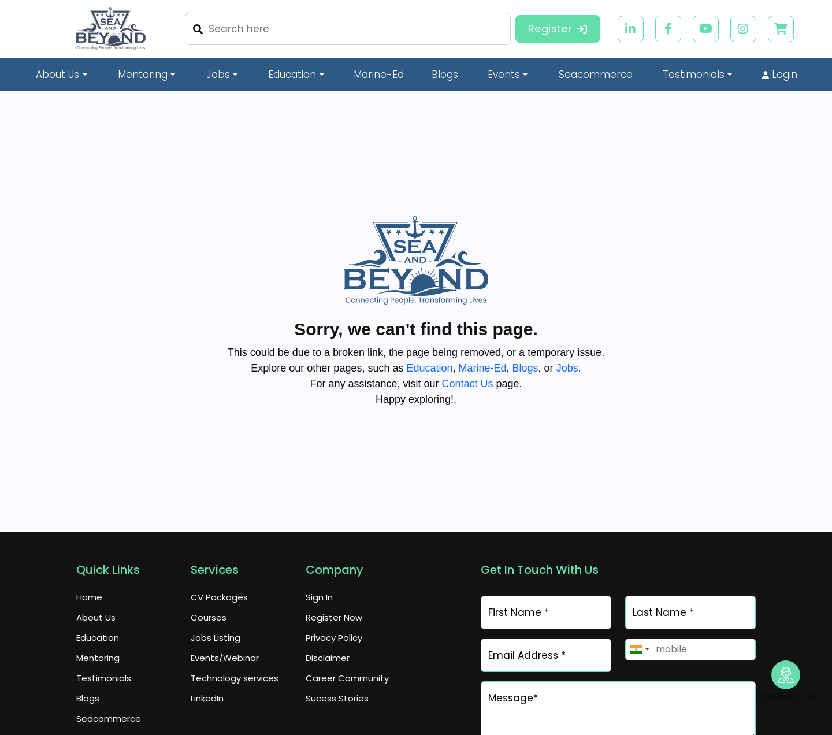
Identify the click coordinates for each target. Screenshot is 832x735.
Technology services (234, 678)
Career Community (347, 678)
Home (89, 597)
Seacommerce (108, 718)
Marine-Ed (379, 74)
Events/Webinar (225, 658)
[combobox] (639, 649)
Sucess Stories (337, 698)
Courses (208, 617)
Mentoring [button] (143, 74)
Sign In (319, 597)
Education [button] (292, 74)
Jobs (567, 368)
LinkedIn (207, 698)
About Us (96, 617)
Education (429, 368)
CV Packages (219, 597)
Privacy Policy (334, 638)
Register (558, 28)
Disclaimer (328, 658)
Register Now (334, 617)
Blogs (445, 74)
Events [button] (504, 74)
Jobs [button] (218, 74)
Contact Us (467, 383)
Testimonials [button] (694, 74)
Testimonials (103, 678)
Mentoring (98, 658)
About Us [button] (57, 74)
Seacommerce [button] (596, 74)
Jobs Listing (215, 638)
